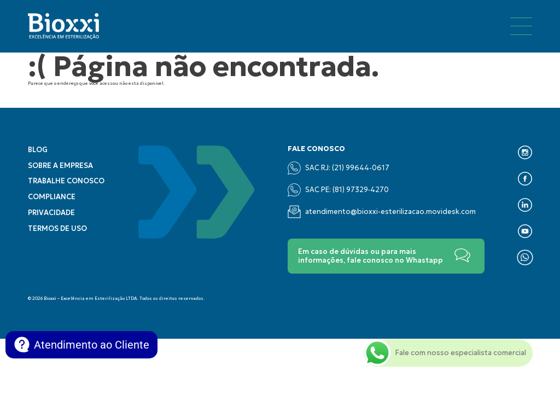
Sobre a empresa (60, 165)
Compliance (51, 197)
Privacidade (51, 212)
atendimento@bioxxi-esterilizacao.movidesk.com (382, 211)
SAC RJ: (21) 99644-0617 (338, 168)
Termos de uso (57, 228)
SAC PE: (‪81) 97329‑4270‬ (338, 189)
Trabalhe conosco (66, 181)
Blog (38, 150)
